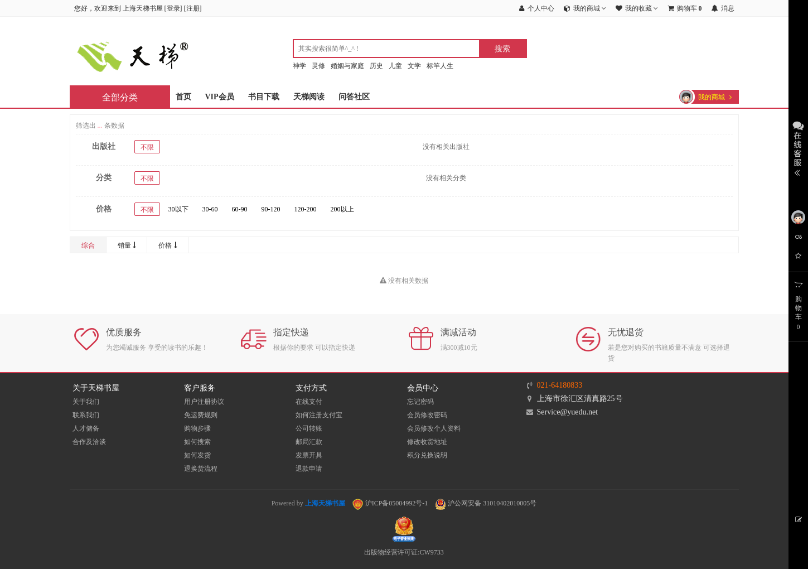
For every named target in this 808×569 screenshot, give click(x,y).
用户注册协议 (204, 402)
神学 (299, 66)
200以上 (342, 209)
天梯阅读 (309, 97)
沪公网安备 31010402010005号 (485, 503)
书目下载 (263, 97)
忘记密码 (420, 402)
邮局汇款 (309, 442)
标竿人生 (440, 66)
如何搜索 (197, 442)
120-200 (305, 209)
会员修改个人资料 (434, 428)
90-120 (271, 209)
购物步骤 (197, 428)
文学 (414, 66)
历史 (376, 66)
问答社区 (354, 97)
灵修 (318, 66)
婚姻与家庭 (347, 66)
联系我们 (85, 415)
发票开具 (309, 455)
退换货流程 (200, 468)
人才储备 (85, 428)
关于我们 (85, 402)
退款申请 (309, 468)
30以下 (178, 209)
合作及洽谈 (89, 442)
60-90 (240, 209)
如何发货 (197, 455)
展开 (798, 147)
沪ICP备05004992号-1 (390, 503)
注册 (193, 8)
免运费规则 (200, 415)
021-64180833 (560, 385)
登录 (173, 8)
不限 (147, 147)
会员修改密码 (427, 415)
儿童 (395, 66)
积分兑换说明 (427, 455)
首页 (183, 97)
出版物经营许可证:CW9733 (404, 552)
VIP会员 (219, 97)
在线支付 (309, 402)
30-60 (210, 209)
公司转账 (309, 428)
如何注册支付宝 (319, 415)
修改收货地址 (427, 442)
